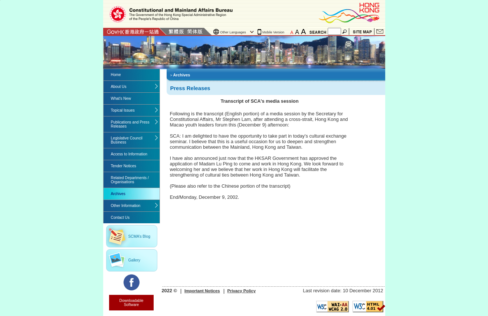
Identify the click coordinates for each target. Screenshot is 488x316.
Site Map (362, 31)
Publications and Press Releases (130, 124)
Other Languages (233, 32)
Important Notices (202, 291)
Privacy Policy (241, 291)
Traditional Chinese (176, 31)
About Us (119, 87)
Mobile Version (273, 32)
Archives (118, 194)
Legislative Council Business (127, 140)
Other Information (126, 206)
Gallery (134, 260)
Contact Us (379, 31)
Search (345, 31)
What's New (121, 98)
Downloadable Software (131, 303)
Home (116, 75)
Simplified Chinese (195, 31)
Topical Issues (123, 110)
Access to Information (129, 154)
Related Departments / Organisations (130, 180)
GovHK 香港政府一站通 (135, 31)
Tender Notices (123, 166)
